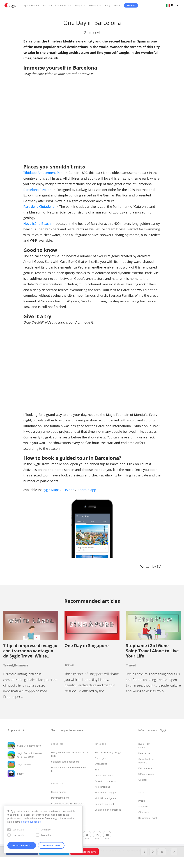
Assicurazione (102, 786)
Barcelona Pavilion (37, 189)
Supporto (80, 5)
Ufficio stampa (146, 774)
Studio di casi (58, 791)
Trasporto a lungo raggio (108, 752)
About (117, 5)
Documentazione (60, 797)
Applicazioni (30, 5)
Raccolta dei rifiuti (104, 804)
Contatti (142, 779)
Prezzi (141, 800)
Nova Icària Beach (37, 223)
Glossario (143, 812)
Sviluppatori (95, 5)
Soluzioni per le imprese (56, 5)
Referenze (144, 753)
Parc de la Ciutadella (38, 206)
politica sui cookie (31, 821)
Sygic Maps (51, 490)
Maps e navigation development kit (69, 769)
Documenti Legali (147, 817)
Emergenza (101, 763)
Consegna (100, 758)
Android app (86, 490)
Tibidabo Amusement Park (43, 172)
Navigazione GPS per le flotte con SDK (70, 754)
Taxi (97, 769)
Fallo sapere (145, 768)
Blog (107, 5)
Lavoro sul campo (104, 775)
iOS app (68, 490)
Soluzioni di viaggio (105, 792)
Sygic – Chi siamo (144, 745)
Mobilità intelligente (105, 798)
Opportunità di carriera (146, 761)
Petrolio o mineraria (105, 781)
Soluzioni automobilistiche (65, 761)
